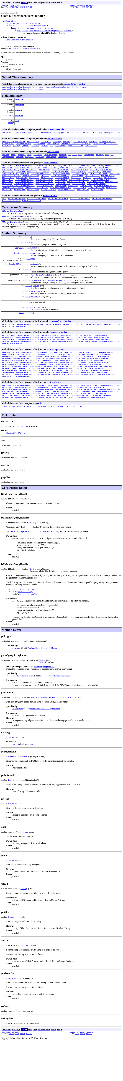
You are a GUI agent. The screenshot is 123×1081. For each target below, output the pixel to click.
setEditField (88, 361)
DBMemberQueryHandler (12, 223)
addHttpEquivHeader (105, 375)
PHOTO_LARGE (7, 189)
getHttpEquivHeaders (11, 392)
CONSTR (22, 7)
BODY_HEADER (33, 146)
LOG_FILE (45, 184)
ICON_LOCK (106, 179)
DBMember (67, 31)
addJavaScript (27, 377)
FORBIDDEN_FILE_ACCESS (38, 179)
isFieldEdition (62, 358)
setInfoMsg (27, 425)
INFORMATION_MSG (80, 182)
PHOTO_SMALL (7, 191)
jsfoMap (35, 151)
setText (29, 326)
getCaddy (64, 413)
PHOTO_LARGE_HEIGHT (24, 189)
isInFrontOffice (60, 420)
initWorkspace (50, 160)
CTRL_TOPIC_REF (101, 175)
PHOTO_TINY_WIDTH (95, 191)
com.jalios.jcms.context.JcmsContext (23, 24)
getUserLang (60, 418)
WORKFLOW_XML (97, 201)
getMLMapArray (100, 356)
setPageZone (73, 401)
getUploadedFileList (11, 418)
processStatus (44, 361)
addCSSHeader (27, 375)
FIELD (17, 7)
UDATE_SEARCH (79, 199)
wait (69, 437)
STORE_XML (73, 196)
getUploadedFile (96, 415)
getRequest (56, 415)
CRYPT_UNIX (65, 175)
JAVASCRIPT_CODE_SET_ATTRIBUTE (76, 149)
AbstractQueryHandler (19, 49)
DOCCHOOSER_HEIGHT (60, 177)
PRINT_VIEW (7, 194)
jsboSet (25, 151)
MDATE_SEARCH (8, 187)
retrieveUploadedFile (107, 420)
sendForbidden (8, 422)
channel (21, 160)
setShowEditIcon (88, 401)
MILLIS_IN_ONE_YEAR (31, 213)
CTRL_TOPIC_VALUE (10, 177)
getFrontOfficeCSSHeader (35, 389)
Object (40, 433)
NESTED (11, 7)
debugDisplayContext (71, 380)
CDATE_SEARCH (97, 172)
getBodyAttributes (62, 384)
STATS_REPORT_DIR (45, 196)
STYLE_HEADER (91, 151)
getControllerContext (12, 356)
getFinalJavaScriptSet (98, 387)
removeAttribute (112, 344)
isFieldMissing (78, 358)
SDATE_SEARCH (78, 194)
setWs (94, 363)
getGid (28, 251)
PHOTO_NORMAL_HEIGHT (79, 189)
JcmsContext (53, 157)
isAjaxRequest (75, 160)
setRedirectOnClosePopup (63, 363)
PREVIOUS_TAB (111, 191)
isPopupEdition (9, 361)
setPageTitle (59, 401)
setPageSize (31, 315)
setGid (28, 303)
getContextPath (77, 413)
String (11, 119)
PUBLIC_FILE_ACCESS (44, 194)
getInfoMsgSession (23, 415)
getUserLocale (75, 418)
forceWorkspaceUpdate (23, 413)
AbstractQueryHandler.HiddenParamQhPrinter (23, 88)
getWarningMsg (90, 418)
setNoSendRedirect (10, 363)
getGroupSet (31, 262)
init (82, 344)
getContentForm (80, 384)
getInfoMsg (7, 415)
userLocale (51, 163)
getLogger (30, 274)
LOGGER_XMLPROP (92, 184)
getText (29, 285)
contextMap (7, 137)
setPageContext (44, 401)
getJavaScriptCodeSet (54, 392)
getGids (29, 256)
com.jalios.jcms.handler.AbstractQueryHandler (39, 31)
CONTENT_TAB (7, 175)
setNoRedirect (102, 361)
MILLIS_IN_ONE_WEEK (11, 213)
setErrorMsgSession (97, 422)
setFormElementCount (24, 401)
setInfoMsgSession (55, 425)
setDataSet (21, 346)
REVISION (19, 119)
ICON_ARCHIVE (94, 179)
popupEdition (63, 137)
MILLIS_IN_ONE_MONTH (80, 210)
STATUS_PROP (60, 196)
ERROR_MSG (20, 179)
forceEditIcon (89, 380)
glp (3, 420)
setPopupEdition (29, 363)
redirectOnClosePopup (92, 137)
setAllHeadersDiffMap (85, 399)
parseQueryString (94, 344)
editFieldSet (20, 137)
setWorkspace (84, 363)
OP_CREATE (34, 187)
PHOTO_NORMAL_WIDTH (100, 189)
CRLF (4, 210)
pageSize (19, 101)
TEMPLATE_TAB (86, 196)
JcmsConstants (12, 40)
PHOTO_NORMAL (61, 189)
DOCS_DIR (94, 177)
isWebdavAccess (88, 420)
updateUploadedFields (12, 365)
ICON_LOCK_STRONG (10, 182)
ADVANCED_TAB (41, 172)
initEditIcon (53, 149)
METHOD (29, 7)
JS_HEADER (6, 151)
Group (21, 262)
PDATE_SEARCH (110, 187)
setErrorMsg (66, 422)
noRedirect (33, 137)
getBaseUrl (40, 413)
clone (4, 437)
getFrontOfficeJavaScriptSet (63, 389)
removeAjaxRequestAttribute (15, 399)
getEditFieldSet (32, 356)
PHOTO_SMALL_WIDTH (44, 191)
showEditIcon (8, 403)
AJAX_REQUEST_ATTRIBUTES (13, 146)
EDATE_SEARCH (106, 177)
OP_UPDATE (97, 187)
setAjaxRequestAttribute (42, 399)
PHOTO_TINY (60, 191)
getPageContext (9, 394)
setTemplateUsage (106, 401)
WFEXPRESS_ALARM (48, 201)
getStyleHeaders (9, 396)
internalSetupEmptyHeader (50, 396)
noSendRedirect (48, 137)
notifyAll (60, 437)
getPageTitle (24, 394)
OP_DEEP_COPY (47, 187)
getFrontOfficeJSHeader (90, 389)
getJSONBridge (105, 392)
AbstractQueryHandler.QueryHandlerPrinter (66, 88)
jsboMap (16, 151)
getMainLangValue (50, 356)
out (51, 151)
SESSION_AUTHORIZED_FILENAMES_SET (18, 196)
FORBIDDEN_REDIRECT (60, 179)
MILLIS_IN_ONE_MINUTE (58, 210)
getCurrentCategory (29, 387)
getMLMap (88, 356)
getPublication (96, 394)
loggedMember (8, 163)
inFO (29, 160)
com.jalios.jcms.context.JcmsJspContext (28, 26)
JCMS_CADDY (114, 182)
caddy (13, 160)
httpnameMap (39, 149)
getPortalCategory (66, 394)
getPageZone (38, 394)
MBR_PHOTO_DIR (107, 184)
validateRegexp (98, 427)
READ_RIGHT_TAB (63, 194)
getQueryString (70, 344)
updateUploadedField (109, 363)
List (15, 268)
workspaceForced (112, 137)
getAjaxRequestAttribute (13, 382)
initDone (38, 160)
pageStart (19, 107)
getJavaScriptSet (74, 392)
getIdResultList (33, 268)
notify (51, 437)
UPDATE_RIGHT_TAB (96, 199)
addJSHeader (92, 377)
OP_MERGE (87, 187)
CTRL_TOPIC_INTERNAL (82, 175)
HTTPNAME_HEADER (23, 149)
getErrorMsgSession (109, 413)
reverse (18, 113)
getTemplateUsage (27, 396)
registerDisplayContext (101, 396)
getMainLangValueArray (71, 356)
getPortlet (81, 394)
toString (29, 332)
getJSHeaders (91, 392)
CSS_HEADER (46, 146)
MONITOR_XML (21, 187)
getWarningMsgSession (109, 418)
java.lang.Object (9, 21)
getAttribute (8, 344)
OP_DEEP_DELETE (62, 187)
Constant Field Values (15, 464)
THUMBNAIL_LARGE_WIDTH (12, 199)
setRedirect (44, 363)
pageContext (60, 151)
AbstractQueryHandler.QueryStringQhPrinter (23, 91)
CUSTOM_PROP (44, 177)
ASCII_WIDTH (69, 172)
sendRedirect (59, 361)
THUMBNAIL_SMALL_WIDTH (60, 199)
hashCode (42, 437)
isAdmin (62, 160)
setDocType (102, 399)
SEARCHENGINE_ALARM (96, 194)
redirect (75, 137)
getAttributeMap (23, 344)
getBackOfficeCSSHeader (98, 382)
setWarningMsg (21, 427)
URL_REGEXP (7, 201)
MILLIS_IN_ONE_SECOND (102, 210)
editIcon (93, 146)
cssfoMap (67, 146)
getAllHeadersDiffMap (56, 382)
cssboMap (57, 146)
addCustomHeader (86, 375)
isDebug (99, 160)
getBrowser (53, 413)
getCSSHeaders (96, 384)
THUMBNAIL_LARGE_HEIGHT (105, 196)
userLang (39, 163)
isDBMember (89, 160)
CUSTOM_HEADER (80, 146)
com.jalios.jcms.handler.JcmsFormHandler (33, 28)
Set (16, 262)
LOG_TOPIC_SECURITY (60, 184)
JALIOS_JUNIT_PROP (98, 182)
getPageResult (32, 280)
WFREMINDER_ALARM (66, 201)
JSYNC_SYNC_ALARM (30, 184)
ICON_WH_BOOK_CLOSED (41, 182)
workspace (62, 163)
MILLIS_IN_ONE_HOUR (36, 210)
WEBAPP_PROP (33, 201)
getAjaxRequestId (35, 382)
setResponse (7, 427)
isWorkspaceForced (27, 361)
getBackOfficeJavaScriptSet (15, 384)
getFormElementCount (11, 389)
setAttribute (8, 346)
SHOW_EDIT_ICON (75, 151)
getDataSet (39, 344)
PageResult (10, 280)
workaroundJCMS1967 (25, 403)
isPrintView (82, 396)
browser (5, 160)
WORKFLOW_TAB (83, 201)
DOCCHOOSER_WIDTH (79, 177)
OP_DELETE (76, 187)
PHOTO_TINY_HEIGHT (76, 191)
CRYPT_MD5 (36, 175)
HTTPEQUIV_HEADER (107, 146)
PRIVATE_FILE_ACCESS (24, 194)
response (29, 163)
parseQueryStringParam (36, 291)
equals (12, 437)
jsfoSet (44, 151)
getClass (31, 437)
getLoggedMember (41, 415)
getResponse (69, 415)
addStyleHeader (35, 380)
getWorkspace (47, 358)
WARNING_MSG (19, 201)
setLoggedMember (93, 425)
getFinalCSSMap (78, 387)
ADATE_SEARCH (8, 172)
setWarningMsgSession (56, 427)
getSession (82, 415)
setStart (29, 320)
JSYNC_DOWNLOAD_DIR (11, 184)
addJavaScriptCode (76, 377)
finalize (21, 437)
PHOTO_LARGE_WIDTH (44, 189)
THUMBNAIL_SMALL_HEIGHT (36, 199)
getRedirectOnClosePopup (27, 358)
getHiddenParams (53, 344)
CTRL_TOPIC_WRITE (28, 177)
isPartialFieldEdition (98, 358)
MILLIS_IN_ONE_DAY (16, 210)
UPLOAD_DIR (111, 199)
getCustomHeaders (49, 387)
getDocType (64, 387)
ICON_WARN (24, 182)
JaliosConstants (26, 40)
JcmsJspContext (54, 143)
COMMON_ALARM (111, 172)
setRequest (108, 425)
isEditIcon (69, 396)
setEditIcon (7, 401)
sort (17, 125)
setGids (29, 309)
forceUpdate (103, 380)
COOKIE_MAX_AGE (22, 175)
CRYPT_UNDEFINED (50, 175)
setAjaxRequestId (64, 399)
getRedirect (7, 358)
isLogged (109, 160)
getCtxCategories (10, 387)
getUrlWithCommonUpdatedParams (38, 418)
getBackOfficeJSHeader (41, 384)
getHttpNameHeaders (32, 392)
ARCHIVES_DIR (55, 172)
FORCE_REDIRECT (78, 179)
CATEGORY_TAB (83, 172)
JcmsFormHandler (56, 133)
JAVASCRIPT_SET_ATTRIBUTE (105, 149)
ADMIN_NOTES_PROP (24, 172)
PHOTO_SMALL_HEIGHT (24, 191)
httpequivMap (8, 149)
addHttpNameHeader (10, 377)
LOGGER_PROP (77, 184)
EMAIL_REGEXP (8, 179)
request (19, 163)
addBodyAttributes (10, 375)
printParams (31, 297)
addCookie (6, 413)
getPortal (50, 394)
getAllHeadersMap (76, 382)
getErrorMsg (92, 413)
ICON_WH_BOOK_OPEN (61, 182)
